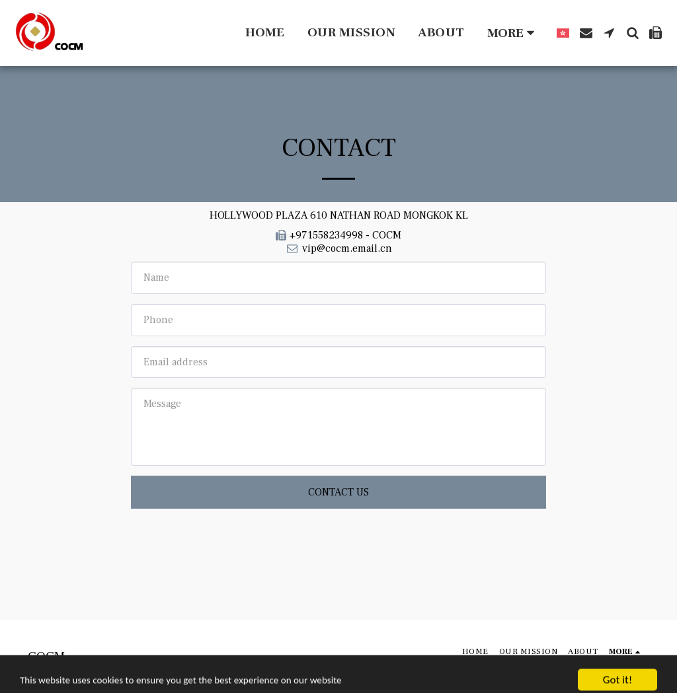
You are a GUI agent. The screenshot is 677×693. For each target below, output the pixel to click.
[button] (586, 32)
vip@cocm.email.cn (338, 248)
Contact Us (338, 492)
